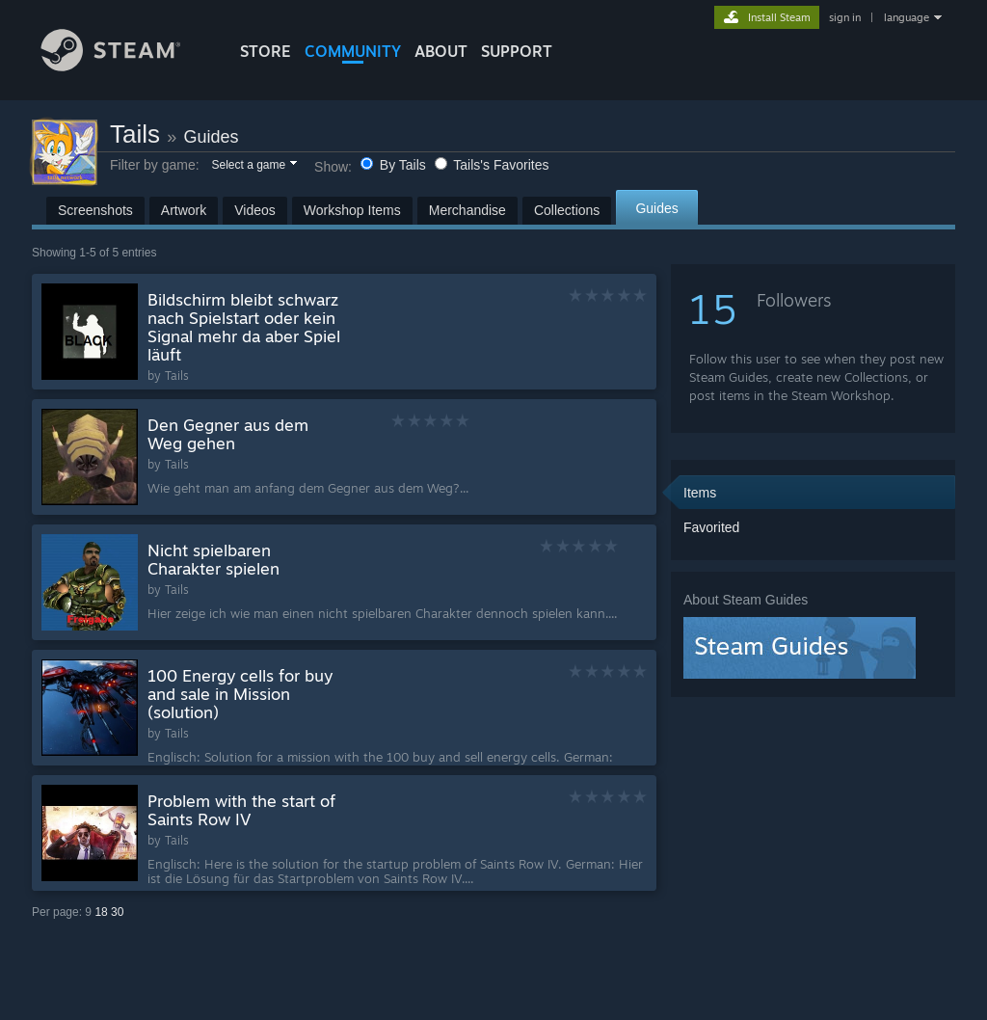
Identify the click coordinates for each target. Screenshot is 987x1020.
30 (117, 912)
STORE (265, 51)
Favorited (711, 527)
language (906, 17)
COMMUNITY (353, 51)
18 (100, 912)
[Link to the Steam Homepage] (125, 66)
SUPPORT (516, 51)
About (440, 51)
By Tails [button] (395, 165)
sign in (845, 17)
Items (699, 492)
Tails (135, 134)
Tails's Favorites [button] (492, 165)
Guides (211, 137)
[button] (253, 165)
